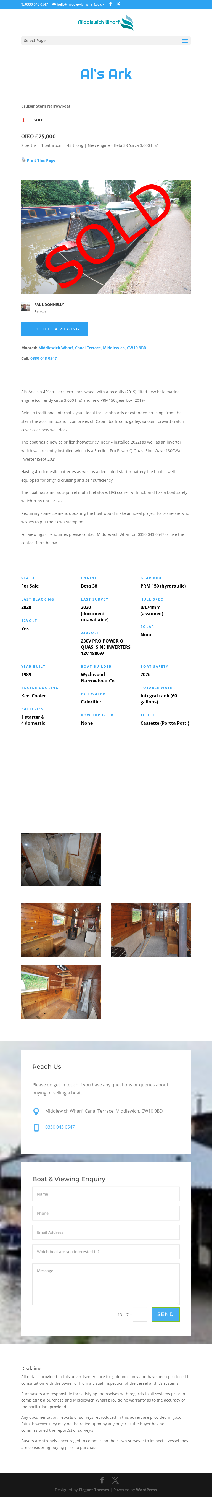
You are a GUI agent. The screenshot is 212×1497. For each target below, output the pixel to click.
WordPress (146, 1489)
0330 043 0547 (43, 358)
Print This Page (41, 160)
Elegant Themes (94, 1489)
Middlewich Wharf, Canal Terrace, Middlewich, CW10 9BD (92, 347)
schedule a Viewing (55, 329)
